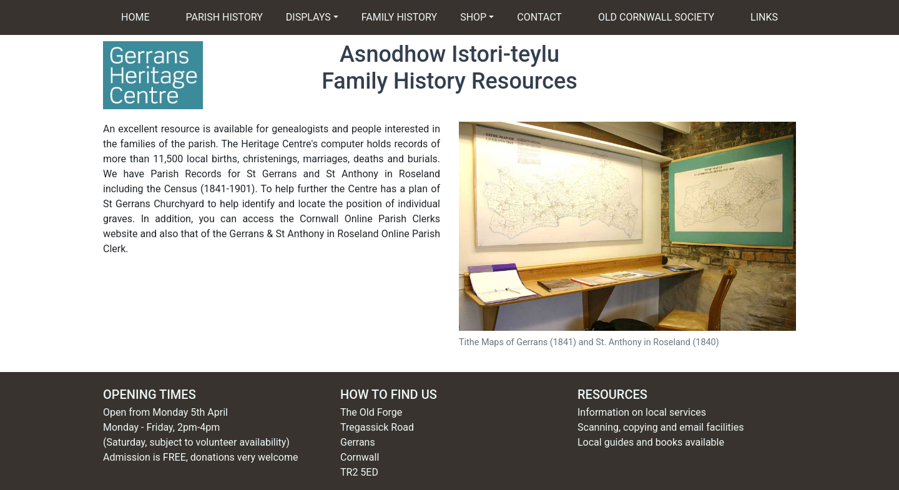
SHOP (473, 17)
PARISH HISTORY (224, 17)
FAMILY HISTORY (408, 16)
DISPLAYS (308, 17)
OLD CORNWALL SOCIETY (656, 17)
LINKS (764, 17)
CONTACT (539, 17)
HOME (135, 17)
